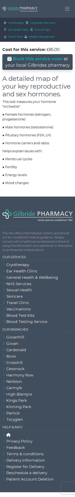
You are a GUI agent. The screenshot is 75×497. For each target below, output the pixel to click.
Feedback (15, 447)
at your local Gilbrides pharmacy (37, 62)
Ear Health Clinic (15, 30)
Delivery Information (25, 460)
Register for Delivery (25, 466)
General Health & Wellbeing (32, 277)
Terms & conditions (25, 453)
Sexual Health (19, 289)
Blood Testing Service (26, 321)
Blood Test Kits (20, 315)
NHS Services (18, 283)
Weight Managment (38, 37)
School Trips (39, 30)
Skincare (14, 296)
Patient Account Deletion (30, 479)
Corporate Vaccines (39, 23)
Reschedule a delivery (26, 472)
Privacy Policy (19, 441)
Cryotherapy (13, 23)
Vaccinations (18, 309)
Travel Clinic (12, 37)
